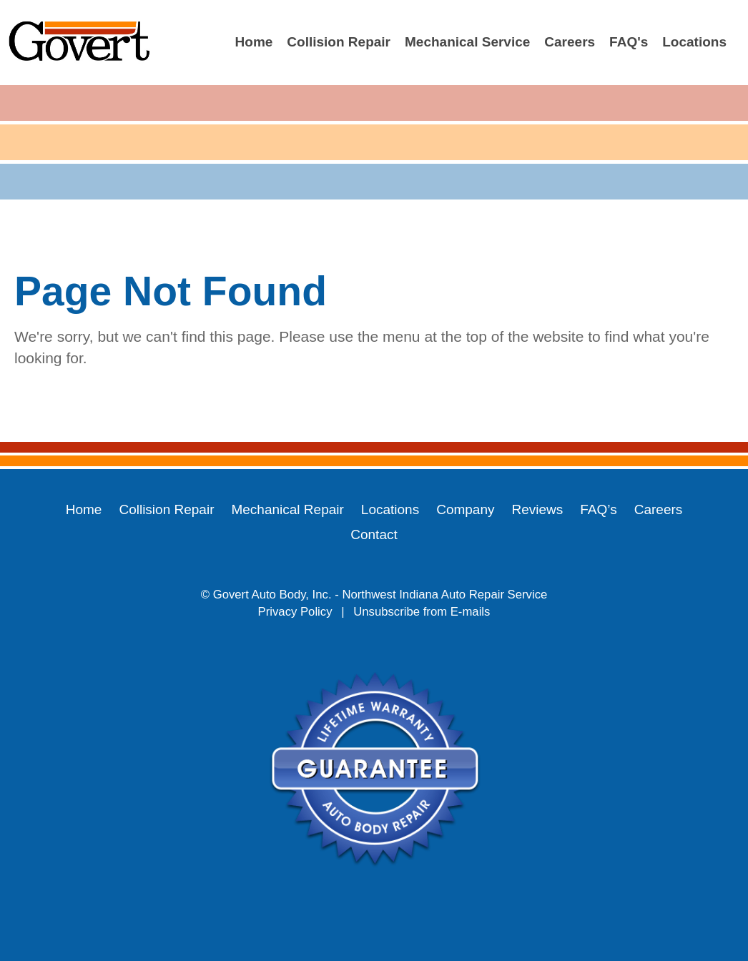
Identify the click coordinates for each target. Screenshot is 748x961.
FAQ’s (598, 509)
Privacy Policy (295, 612)
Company (465, 509)
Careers (569, 41)
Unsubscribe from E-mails (421, 612)
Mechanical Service (467, 41)
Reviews (538, 509)
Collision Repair (338, 41)
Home (254, 41)
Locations (694, 41)
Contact (373, 534)
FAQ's (628, 41)
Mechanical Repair (287, 509)
